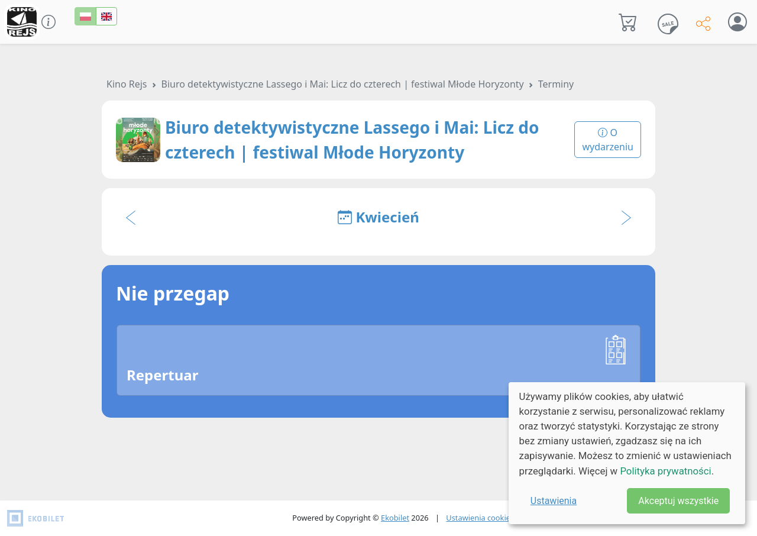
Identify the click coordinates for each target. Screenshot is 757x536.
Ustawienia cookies (480, 517)
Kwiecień (378, 217)
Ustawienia (553, 500)
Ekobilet (395, 517)
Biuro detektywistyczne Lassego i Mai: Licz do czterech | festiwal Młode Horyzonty (342, 84)
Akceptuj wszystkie (678, 500)
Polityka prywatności (665, 471)
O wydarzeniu (607, 139)
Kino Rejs (126, 84)
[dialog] (627, 453)
